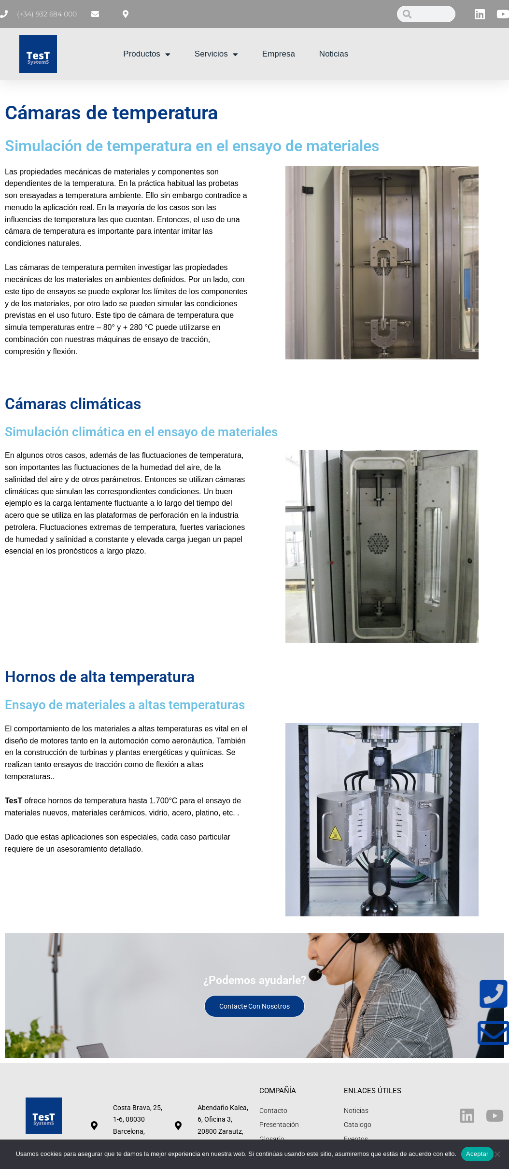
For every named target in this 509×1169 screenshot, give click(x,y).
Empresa (278, 53)
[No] (497, 1154)
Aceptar (477, 1153)
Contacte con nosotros (254, 1006)
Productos (146, 54)
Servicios (216, 54)
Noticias (333, 53)
